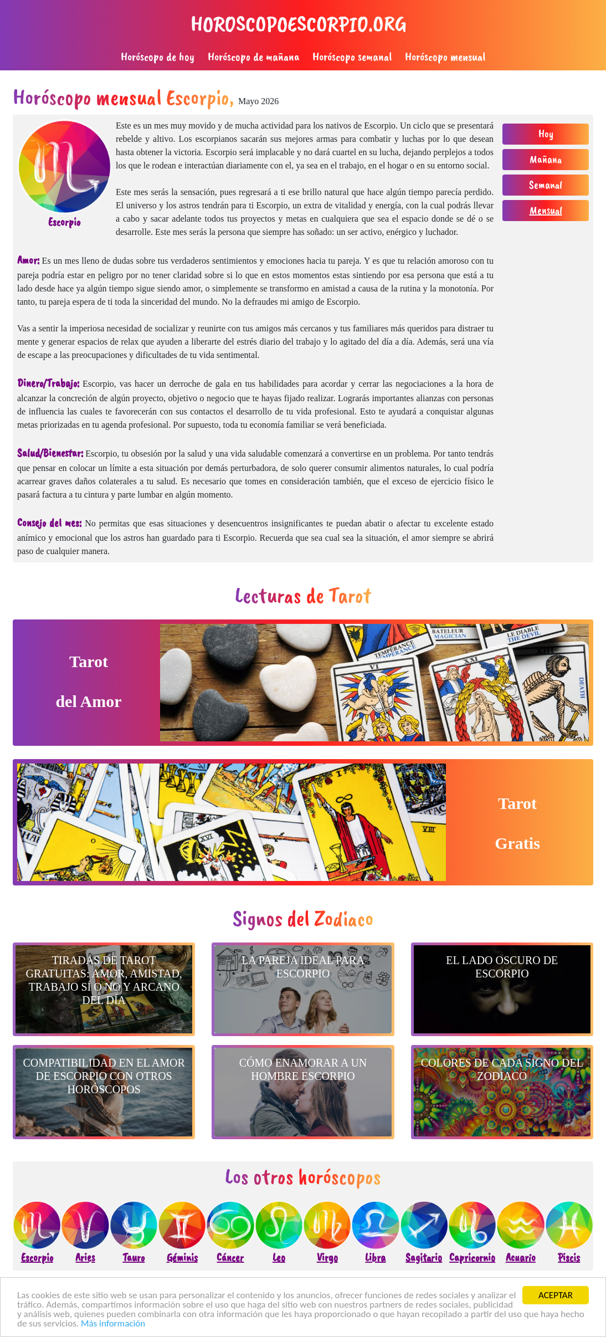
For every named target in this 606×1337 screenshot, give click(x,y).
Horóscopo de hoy (157, 56)
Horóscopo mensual (445, 56)
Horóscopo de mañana (253, 56)
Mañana (546, 159)
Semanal (545, 185)
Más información (113, 1324)
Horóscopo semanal (352, 56)
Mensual (546, 210)
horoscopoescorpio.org (299, 24)
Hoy (545, 134)
